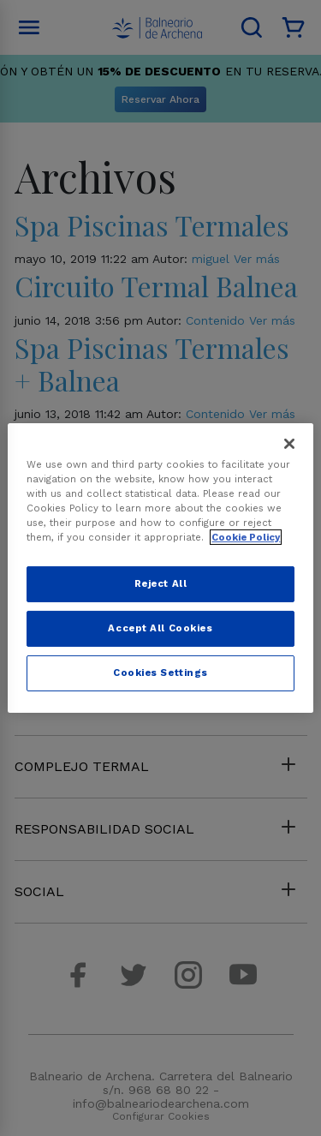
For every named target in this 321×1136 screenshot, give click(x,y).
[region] (160, 568)
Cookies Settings (160, 673)
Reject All (160, 583)
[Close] (289, 444)
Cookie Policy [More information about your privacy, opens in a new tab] (245, 537)
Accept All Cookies (160, 628)
